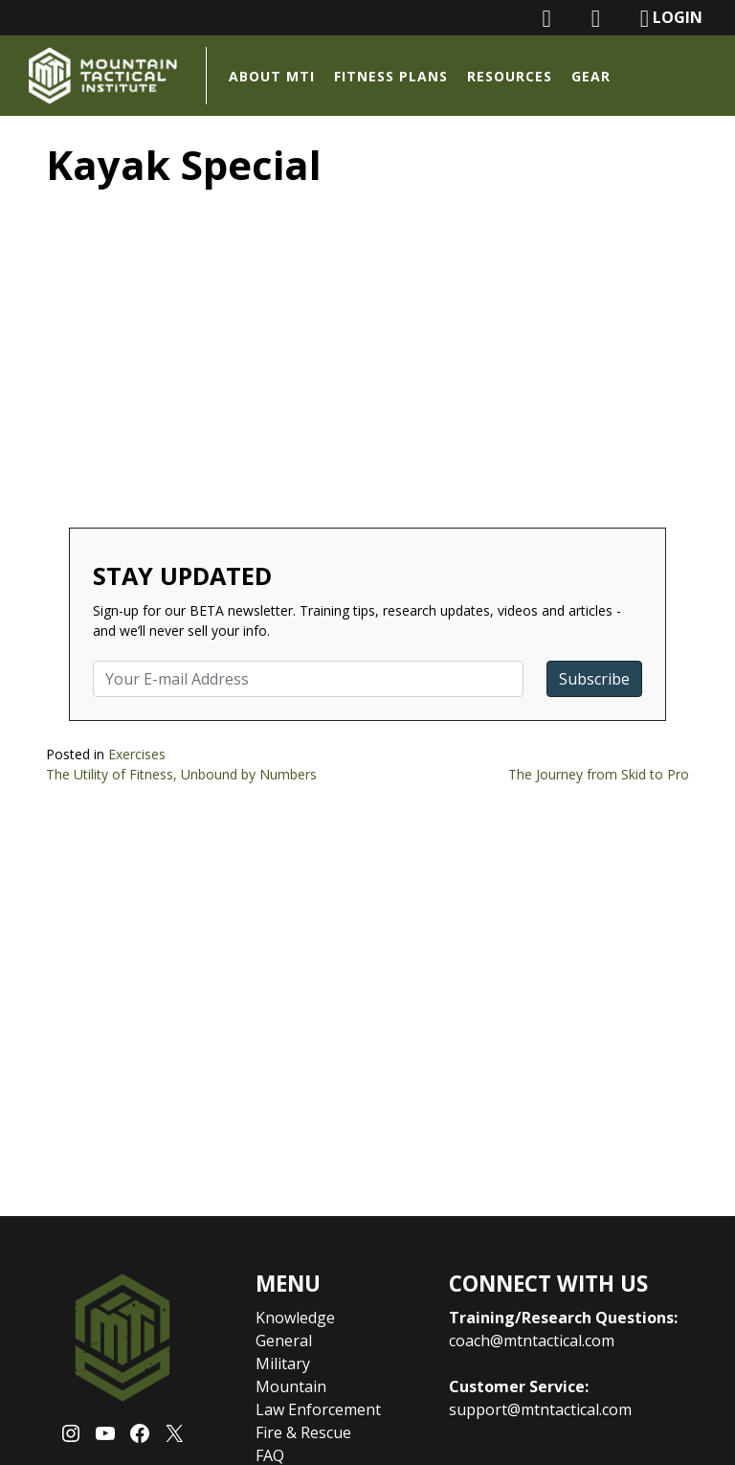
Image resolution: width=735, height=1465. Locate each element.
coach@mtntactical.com (531, 1340)
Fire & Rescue (303, 1432)
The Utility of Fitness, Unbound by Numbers (181, 774)
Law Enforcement (318, 1409)
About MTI (272, 76)
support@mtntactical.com (540, 1409)
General (284, 1340)
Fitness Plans (391, 76)
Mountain (291, 1386)
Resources (509, 76)
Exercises (137, 754)
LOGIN (671, 19)
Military (283, 1363)
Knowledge (295, 1317)
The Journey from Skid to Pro (598, 774)
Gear (591, 76)
